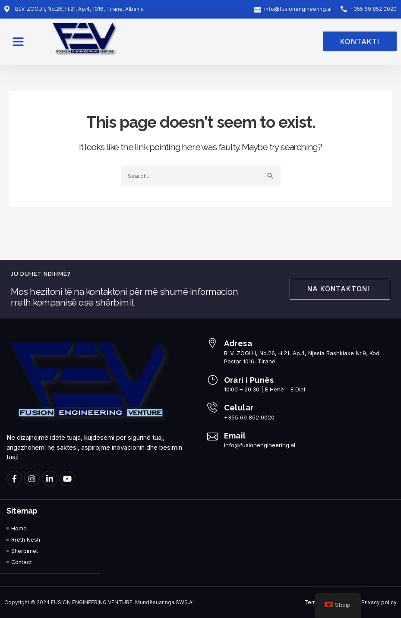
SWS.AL (186, 602)
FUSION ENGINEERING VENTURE (92, 602)
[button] (18, 41)
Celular (239, 407)
